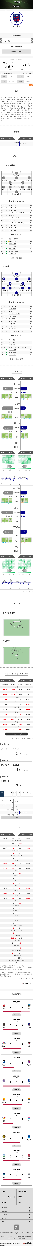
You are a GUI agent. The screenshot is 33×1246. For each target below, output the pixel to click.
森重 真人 (12, 311)
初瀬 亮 (12, 215)
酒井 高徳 (12, 208)
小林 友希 (12, 241)
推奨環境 (8, 1232)
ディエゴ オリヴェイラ (17, 331)
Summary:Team (22, 1191)
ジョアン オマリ (14, 314)
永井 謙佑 (12, 352)
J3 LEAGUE (4, 1214)
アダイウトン (13, 326)
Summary (4, 1218)
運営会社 (24, 1232)
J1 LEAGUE (4, 1207)
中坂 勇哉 (12, 225)
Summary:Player (6, 1197)
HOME (1, 10)
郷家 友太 (12, 228)
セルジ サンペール (15, 218)
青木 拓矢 (12, 321)
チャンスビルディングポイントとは (22, 738)
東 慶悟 (12, 319)
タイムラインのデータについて (23, 591)
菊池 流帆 (12, 210)
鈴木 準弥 (12, 309)
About (19, 1202)
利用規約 (3, 1232)
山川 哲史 (12, 244)
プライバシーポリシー (16, 1232)
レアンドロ (12, 329)
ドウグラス (12, 254)
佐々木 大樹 (13, 251)
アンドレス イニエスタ (17, 223)
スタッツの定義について (25, 978)
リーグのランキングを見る (16, 734)
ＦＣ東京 (25, 64)
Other (3, 1221)
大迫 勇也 (12, 230)
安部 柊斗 (12, 324)
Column (4, 1202)
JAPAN (20, 1197)
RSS (31, 85)
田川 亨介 (12, 355)
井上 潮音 (12, 249)
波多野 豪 (12, 306)
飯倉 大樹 (12, 205)
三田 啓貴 (12, 350)
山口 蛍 (12, 220)
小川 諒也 (12, 316)
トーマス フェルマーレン (17, 213)
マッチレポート (16, 51)
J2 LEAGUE (4, 1211)
